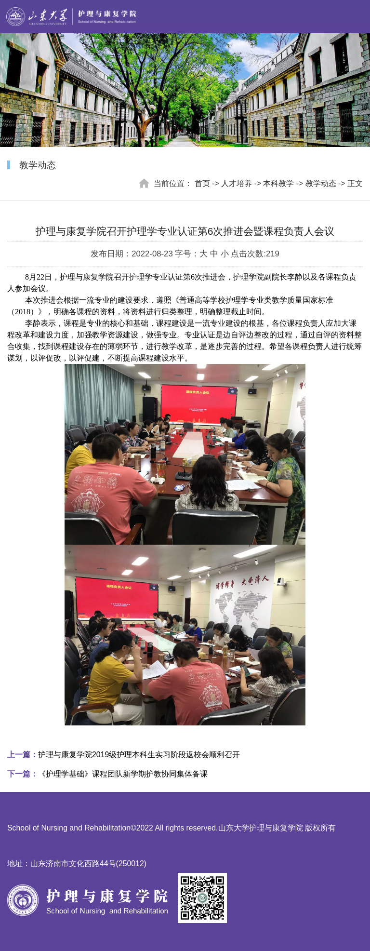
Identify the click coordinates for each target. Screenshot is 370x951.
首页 (202, 183)
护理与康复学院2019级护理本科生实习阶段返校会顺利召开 (123, 754)
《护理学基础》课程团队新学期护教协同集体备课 (107, 774)
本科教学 (278, 183)
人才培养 (236, 183)
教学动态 (320, 183)
